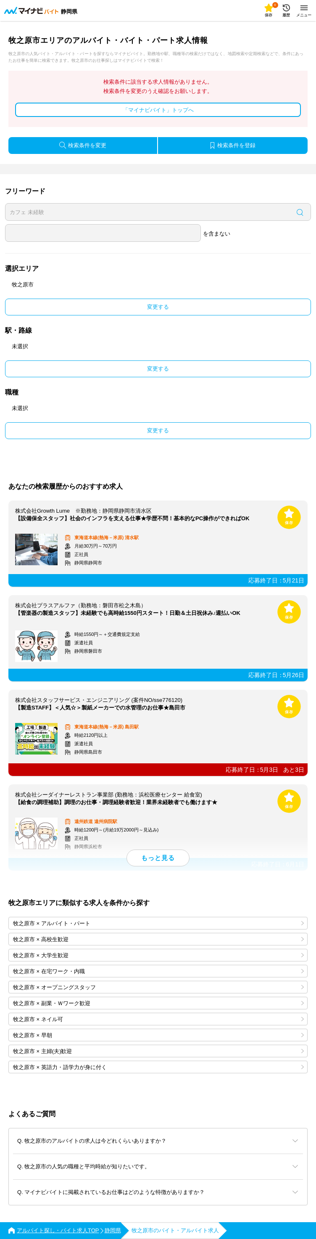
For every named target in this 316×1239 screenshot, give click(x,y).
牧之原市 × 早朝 (158, 1035)
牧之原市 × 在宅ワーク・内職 (158, 971)
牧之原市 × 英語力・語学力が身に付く (158, 1067)
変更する (158, 307)
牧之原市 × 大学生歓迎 (158, 955)
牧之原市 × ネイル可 (158, 1019)
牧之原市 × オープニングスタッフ (158, 987)
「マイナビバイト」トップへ (158, 110)
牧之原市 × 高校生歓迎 (158, 939)
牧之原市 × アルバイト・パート (158, 923)
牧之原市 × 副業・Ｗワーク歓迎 (158, 1003)
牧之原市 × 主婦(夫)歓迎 (158, 1051)
